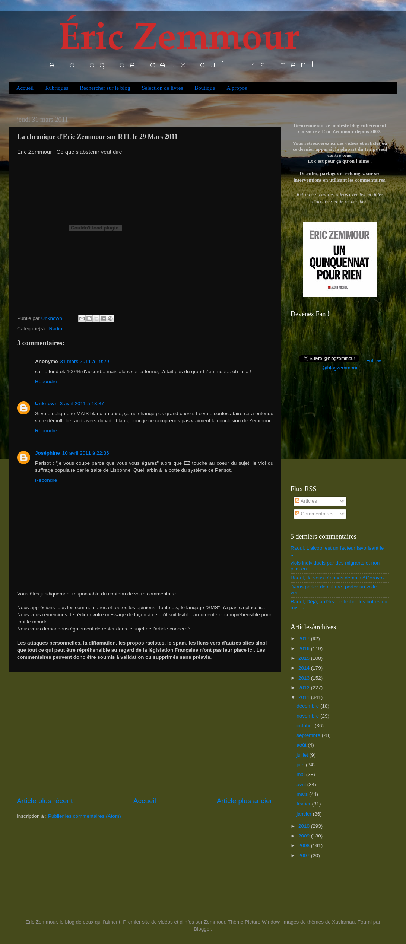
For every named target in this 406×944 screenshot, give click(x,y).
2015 (304, 658)
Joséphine (47, 453)
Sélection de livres (162, 88)
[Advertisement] (145, 734)
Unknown (46, 403)
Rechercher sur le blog (105, 88)
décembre (308, 706)
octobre (305, 725)
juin (301, 764)
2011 (304, 697)
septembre (309, 735)
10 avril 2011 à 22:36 (85, 453)
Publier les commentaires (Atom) (84, 816)
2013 (304, 678)
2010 (304, 826)
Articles (306, 501)
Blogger (202, 929)
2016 (304, 648)
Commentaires (314, 514)
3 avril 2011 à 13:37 (82, 403)
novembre (308, 716)
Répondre (46, 381)
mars (302, 794)
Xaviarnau (343, 922)
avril (301, 784)
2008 (304, 845)
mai (301, 774)
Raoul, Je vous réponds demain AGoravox (338, 578)
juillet (303, 755)
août (302, 745)
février (304, 804)
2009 (304, 836)
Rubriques (56, 88)
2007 (304, 855)
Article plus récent (45, 801)
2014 (304, 668)
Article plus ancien (245, 801)
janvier (304, 814)
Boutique (204, 88)
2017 (304, 638)
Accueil (25, 88)
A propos (236, 88)
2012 (304, 687)
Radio (55, 328)
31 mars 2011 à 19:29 (84, 361)
